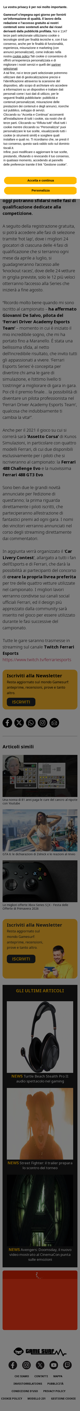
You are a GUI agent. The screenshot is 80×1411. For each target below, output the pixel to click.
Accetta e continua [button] (40, 180)
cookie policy (21, 56)
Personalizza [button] (41, 190)
